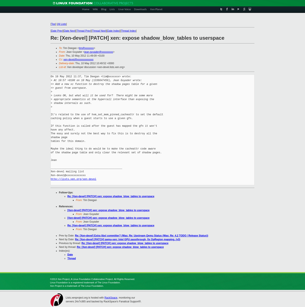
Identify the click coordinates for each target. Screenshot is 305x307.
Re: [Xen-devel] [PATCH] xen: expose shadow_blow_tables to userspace (110, 196)
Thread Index (128, 30)
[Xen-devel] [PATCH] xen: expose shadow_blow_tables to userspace (108, 210)
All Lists (61, 24)
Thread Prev (83, 30)
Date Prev (56, 30)
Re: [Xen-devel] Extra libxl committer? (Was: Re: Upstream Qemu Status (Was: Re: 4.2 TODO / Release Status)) (141, 235)
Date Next (69, 30)
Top (53, 24)
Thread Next (99, 30)
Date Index (113, 30)
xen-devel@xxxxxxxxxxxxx (78, 59)
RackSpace (110, 297)
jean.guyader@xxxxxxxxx (98, 51)
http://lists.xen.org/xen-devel (73, 179)
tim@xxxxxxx (86, 48)
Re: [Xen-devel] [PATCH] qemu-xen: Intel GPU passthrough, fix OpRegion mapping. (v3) (127, 239)
